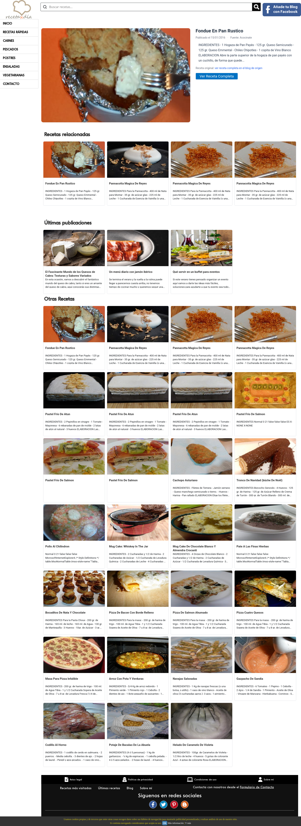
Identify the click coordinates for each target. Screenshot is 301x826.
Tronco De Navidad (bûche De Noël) (259, 480)
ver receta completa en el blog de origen (238, 68)
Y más (188, 823)
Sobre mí (146, 788)
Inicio (7, 23)
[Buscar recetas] (146, 7)
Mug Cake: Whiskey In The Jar (128, 546)
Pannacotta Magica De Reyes (128, 183)
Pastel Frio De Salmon (251, 414)
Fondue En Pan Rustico (60, 183)
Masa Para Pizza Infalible (61, 678)
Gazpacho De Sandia (250, 678)
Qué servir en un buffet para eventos (196, 272)
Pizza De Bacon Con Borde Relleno (131, 612)
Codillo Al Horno (55, 745)
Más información (176, 823)
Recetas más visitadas (76, 788)
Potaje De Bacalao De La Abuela (129, 745)
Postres (9, 58)
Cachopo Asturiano (185, 480)
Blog (130, 788)
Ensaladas (11, 66)
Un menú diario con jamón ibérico (130, 272)
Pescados (10, 49)
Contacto (11, 84)
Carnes (8, 41)
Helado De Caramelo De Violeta (193, 745)
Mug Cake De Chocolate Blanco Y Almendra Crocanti (194, 548)
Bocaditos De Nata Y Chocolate (65, 612)
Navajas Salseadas (185, 678)
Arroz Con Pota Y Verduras (126, 678)
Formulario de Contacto (257, 787)
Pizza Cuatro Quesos (250, 612)
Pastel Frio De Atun (57, 414)
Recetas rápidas (15, 32)
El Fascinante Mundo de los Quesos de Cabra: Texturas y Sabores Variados (70, 273)
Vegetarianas (13, 75)
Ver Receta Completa (217, 76)
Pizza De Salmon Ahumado (190, 612)
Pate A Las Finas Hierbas (253, 546)
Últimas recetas (109, 788)
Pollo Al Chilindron (57, 546)
